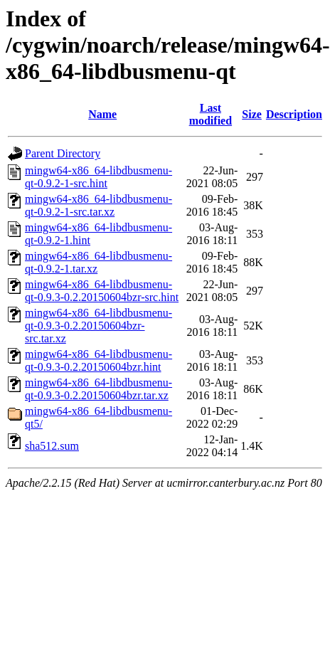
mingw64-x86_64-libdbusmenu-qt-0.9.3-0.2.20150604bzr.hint (98, 360)
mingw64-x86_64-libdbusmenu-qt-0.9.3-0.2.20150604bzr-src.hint (102, 290)
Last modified (210, 114)
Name (102, 114)
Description (294, 114)
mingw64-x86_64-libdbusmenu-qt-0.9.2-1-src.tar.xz (98, 205)
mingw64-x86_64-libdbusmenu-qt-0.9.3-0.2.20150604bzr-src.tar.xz (98, 325)
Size (252, 114)
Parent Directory (62, 153)
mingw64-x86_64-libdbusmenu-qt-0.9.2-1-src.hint (98, 176)
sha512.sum (52, 446)
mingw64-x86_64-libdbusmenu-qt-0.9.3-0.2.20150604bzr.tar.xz (98, 388)
